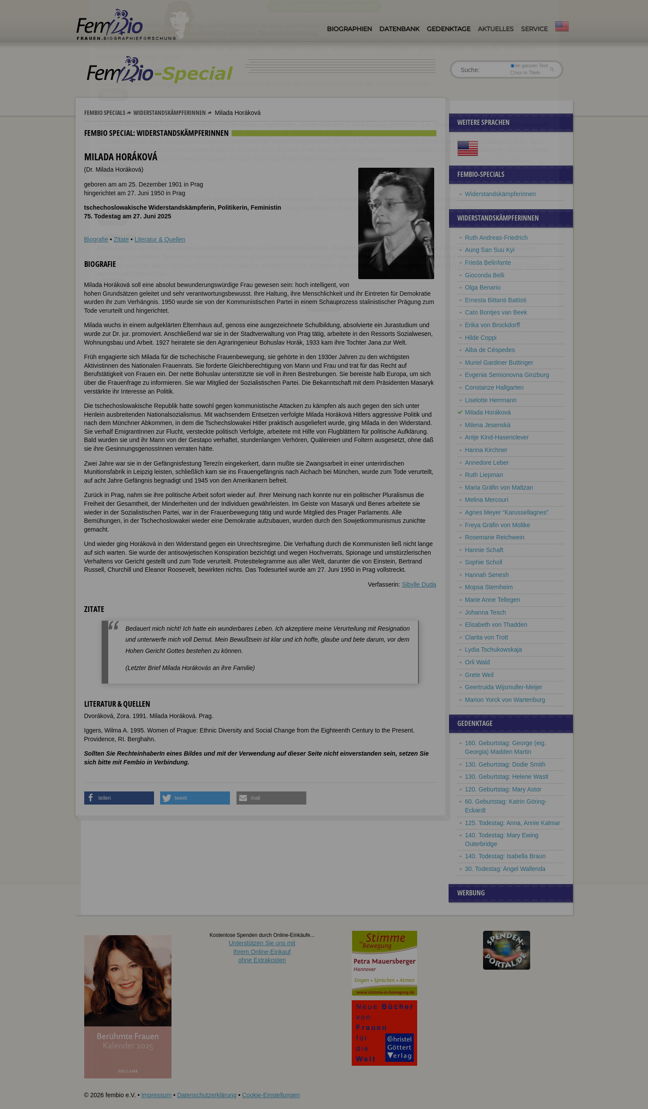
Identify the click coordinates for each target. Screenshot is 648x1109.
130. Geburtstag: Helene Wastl (507, 776)
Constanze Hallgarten (494, 387)
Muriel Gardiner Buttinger (499, 362)
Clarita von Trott (486, 637)
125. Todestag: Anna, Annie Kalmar (512, 822)
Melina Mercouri (487, 499)
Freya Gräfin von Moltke (497, 525)
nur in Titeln (525, 72)
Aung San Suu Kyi (490, 249)
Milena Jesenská (488, 424)
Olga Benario (483, 287)
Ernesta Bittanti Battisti (496, 300)
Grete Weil (479, 674)
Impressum (156, 1095)
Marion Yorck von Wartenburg (505, 699)
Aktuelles (496, 29)
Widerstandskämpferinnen (170, 112)
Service (534, 29)
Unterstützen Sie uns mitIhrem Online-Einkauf (262, 952)
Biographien (349, 29)
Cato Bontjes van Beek (496, 312)
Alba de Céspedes (490, 349)
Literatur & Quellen (159, 239)
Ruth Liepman (484, 474)
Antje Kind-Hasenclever (497, 437)
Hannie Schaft (484, 549)
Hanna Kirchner (486, 449)
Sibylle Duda (419, 584)
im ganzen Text (529, 65)
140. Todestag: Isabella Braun (505, 856)
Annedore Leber (487, 462)
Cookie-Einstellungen (271, 1095)
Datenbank (399, 29)
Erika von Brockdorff (492, 324)
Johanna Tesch (485, 612)
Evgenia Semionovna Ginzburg (507, 374)
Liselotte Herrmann (491, 400)
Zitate (121, 239)
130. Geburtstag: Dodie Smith (505, 764)
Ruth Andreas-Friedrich (496, 237)
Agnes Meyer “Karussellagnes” (507, 512)
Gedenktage (448, 29)
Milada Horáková (488, 412)
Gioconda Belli (484, 275)
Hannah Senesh (487, 574)
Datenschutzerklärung (207, 1095)
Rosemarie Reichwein (495, 537)
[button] (119, 798)
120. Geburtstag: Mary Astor (503, 789)
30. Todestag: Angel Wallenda (505, 868)
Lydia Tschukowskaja (493, 649)
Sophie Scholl (484, 562)
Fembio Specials (104, 112)
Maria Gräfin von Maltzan (499, 487)
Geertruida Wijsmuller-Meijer (503, 687)
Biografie (96, 239)
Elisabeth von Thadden (496, 624)
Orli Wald (477, 662)
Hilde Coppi (481, 337)
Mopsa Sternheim (489, 587)
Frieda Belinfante (488, 262)
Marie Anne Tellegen (493, 599)
